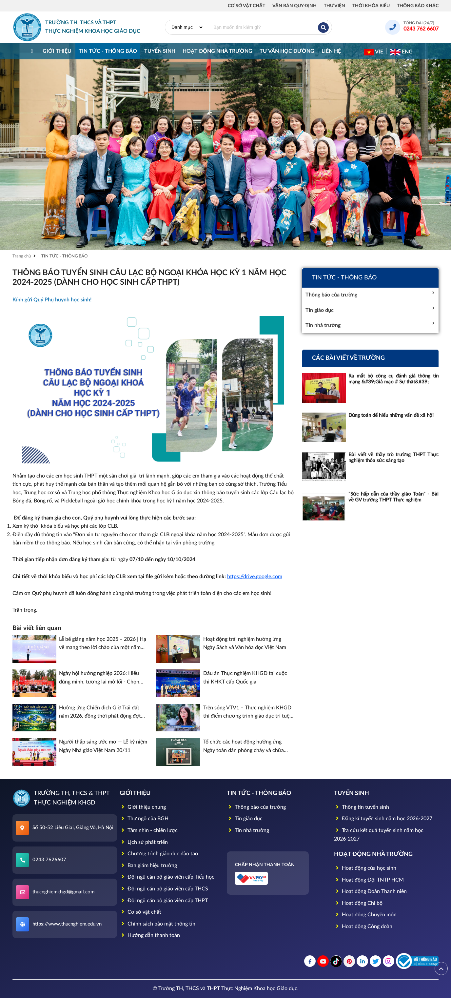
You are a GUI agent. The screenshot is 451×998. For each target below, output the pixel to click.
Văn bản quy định (294, 6)
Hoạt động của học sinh (365, 868)
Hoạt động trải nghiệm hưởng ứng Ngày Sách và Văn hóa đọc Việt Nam (244, 643)
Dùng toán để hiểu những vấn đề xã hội (391, 415)
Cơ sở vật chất (246, 6)
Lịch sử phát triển (144, 842)
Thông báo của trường (370, 294)
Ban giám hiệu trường (148, 865)
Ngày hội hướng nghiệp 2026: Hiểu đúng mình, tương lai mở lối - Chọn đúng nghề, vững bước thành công (99, 678)
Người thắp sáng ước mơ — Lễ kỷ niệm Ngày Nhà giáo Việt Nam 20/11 (103, 746)
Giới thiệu (57, 51)
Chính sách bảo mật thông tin (157, 924)
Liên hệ (331, 51)
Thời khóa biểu (371, 6)
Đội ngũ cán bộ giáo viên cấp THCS (164, 888)
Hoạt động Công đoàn (363, 926)
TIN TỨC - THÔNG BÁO (108, 51)
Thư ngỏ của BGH (144, 818)
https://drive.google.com (254, 576)
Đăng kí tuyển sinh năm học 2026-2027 (383, 818)
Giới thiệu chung (143, 807)
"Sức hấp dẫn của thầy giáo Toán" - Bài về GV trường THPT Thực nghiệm (393, 497)
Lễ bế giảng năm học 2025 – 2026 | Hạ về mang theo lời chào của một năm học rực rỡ (102, 644)
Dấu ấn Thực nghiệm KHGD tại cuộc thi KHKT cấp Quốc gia (245, 677)
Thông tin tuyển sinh (361, 807)
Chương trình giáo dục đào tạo (159, 853)
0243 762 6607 (421, 28)
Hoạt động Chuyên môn (365, 914)
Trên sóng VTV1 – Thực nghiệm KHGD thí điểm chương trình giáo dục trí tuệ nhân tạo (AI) (247, 713)
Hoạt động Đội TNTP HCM (369, 880)
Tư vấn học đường (287, 51)
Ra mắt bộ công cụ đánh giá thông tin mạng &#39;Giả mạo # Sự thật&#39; (393, 379)
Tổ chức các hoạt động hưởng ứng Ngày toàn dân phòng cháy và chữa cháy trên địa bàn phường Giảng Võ (243, 747)
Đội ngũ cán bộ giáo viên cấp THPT (164, 900)
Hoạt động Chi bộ (358, 903)
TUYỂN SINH (159, 51)
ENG (401, 52)
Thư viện (334, 6)
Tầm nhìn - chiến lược (149, 830)
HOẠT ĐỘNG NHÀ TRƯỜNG (217, 51)
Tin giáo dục (370, 309)
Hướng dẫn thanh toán (150, 935)
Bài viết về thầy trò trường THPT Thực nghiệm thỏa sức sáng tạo (393, 457)
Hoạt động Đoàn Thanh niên (370, 891)
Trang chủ (21, 256)
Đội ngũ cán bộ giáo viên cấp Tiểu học (167, 877)
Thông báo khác (418, 6)
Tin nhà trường (370, 324)
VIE (373, 52)
